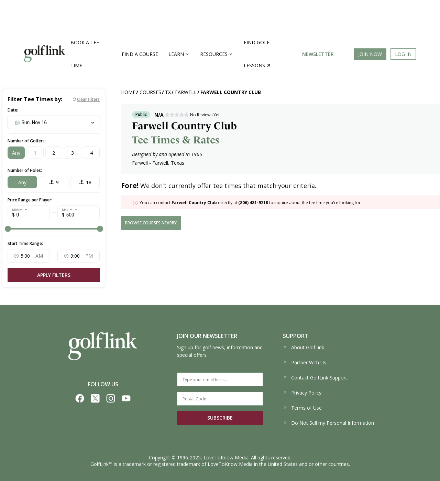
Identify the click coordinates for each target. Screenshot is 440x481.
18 (88, 182)
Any (16, 153)
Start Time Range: (25, 243)
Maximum (70, 210)
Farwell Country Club (230, 92)
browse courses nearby (151, 223)
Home (128, 92)
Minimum (20, 210)
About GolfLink (303, 347)
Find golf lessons (257, 54)
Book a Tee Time (84, 54)
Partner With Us (304, 362)
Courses (150, 92)
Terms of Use (302, 407)
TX (168, 92)
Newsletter (318, 54)
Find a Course (140, 54)
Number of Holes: (25, 170)
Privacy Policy (302, 392)
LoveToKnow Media (226, 457)
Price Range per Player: (30, 200)
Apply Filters (53, 275)
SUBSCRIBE (220, 417)
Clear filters (88, 99)
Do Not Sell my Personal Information (328, 423)
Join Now (370, 54)
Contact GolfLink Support (315, 377)
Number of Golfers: (27, 141)
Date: (13, 110)
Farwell (186, 92)
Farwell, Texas (168, 163)
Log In (403, 54)
